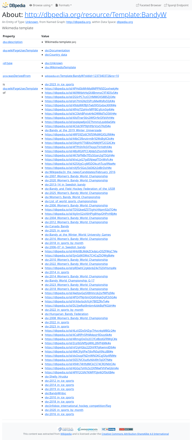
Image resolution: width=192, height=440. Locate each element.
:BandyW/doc (55, 393)
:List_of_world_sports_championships (71, 201)
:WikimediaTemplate (60, 67)
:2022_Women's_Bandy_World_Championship (76, 264)
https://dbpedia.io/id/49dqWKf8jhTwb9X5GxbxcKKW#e (80, 105)
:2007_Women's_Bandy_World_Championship (76, 176)
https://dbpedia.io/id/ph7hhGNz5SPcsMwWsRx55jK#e (80, 101)
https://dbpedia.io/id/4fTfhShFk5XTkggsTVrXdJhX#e (78, 147)
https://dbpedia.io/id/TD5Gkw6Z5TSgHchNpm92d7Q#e (81, 209)
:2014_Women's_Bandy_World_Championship (76, 276)
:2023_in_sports (57, 326)
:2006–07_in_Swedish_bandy (65, 247)
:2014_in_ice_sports (59, 385)
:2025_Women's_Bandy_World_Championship (76, 193)
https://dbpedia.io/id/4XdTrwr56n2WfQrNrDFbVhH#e (79, 118)
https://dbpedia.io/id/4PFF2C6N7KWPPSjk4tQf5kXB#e (80, 372)
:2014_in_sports (57, 272)
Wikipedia (66, 433)
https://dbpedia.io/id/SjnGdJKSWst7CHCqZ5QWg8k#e (79, 255)
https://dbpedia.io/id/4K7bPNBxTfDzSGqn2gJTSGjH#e (80, 155)
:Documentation (57, 50)
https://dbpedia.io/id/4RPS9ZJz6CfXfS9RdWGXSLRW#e (80, 134)
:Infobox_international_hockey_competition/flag (78, 406)
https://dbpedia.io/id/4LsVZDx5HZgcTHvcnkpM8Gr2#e (80, 331)
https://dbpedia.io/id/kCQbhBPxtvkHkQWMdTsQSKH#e (81, 113)
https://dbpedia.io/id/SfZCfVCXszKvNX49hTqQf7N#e (78, 360)
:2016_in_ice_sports (59, 414)
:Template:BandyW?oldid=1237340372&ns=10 (82, 76)
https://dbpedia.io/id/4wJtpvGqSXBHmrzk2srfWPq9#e (80, 293)
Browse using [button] (39, 5)
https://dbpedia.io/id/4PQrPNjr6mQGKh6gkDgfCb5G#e (81, 297)
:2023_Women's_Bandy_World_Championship (76, 285)
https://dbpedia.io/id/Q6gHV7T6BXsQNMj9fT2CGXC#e (80, 143)
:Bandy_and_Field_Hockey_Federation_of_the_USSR (80, 189)
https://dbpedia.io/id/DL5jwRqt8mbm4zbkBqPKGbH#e (80, 305)
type (8, 63)
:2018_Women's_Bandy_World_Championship (76, 289)
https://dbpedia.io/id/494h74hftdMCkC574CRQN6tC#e (80, 364)
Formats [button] (62, 5)
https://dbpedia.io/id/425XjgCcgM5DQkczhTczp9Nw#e (80, 164)
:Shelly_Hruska (56, 376)
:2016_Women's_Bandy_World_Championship (76, 239)
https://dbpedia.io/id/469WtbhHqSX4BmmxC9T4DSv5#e (81, 93)
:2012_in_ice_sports (59, 381)
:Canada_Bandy (57, 226)
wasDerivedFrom (17, 76)
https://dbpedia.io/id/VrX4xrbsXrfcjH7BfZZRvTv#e (77, 301)
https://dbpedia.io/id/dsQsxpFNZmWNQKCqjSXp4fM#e (80, 356)
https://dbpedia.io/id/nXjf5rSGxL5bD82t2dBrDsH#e (78, 168)
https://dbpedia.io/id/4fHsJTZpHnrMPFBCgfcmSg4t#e (79, 109)
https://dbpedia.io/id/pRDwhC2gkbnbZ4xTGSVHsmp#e (80, 268)
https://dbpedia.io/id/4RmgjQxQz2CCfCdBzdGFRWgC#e (81, 339)
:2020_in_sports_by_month (64, 410)
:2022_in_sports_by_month (64, 310)
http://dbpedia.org (78, 22)
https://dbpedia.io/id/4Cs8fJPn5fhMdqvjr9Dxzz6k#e (78, 335)
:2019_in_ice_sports (59, 389)
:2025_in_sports (57, 230)
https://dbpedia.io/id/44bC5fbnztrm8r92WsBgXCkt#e (79, 139)
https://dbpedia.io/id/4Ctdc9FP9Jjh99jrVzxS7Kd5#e (78, 126)
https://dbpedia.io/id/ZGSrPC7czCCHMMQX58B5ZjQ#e (80, 97)
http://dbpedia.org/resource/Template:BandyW (96, 14)
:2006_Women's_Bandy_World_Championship (76, 205)
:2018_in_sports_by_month (64, 243)
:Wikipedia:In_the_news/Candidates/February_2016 (80, 172)
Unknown (31, 22)
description (13, 42)
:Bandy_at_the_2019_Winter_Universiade (73, 130)
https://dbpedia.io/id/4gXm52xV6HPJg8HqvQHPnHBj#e (81, 214)
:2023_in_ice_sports (59, 84)
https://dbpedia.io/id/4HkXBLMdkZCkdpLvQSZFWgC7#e (81, 251)
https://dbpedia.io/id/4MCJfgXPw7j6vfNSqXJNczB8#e (79, 351)
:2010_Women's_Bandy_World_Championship (76, 260)
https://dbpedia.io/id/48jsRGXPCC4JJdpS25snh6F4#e (79, 151)
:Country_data (56, 55)
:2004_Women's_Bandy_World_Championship (76, 218)
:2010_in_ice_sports (59, 397)
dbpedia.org (125, 22)
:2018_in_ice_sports (59, 401)
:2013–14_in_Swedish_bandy (65, 184)
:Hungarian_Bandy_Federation (66, 314)
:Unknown (54, 63)
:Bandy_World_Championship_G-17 (69, 280)
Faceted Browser (148, 5)
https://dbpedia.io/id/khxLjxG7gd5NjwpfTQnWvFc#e (79, 159)
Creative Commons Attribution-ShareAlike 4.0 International (135, 433)
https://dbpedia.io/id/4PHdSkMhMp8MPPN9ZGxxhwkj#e (82, 88)
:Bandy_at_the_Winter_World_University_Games (78, 235)
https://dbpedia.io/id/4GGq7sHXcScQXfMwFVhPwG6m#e (82, 368)
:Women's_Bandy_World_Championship (72, 197)
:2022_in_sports (57, 322)
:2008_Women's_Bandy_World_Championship (76, 318)
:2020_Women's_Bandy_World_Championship (76, 180)
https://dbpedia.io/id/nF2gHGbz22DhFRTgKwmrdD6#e (80, 347)
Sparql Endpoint (176, 5)
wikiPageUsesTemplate (20, 50)
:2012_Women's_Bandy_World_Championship (76, 222)
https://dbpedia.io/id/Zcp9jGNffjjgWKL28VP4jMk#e (78, 343)
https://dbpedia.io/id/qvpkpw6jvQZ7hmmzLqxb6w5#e (80, 122)
